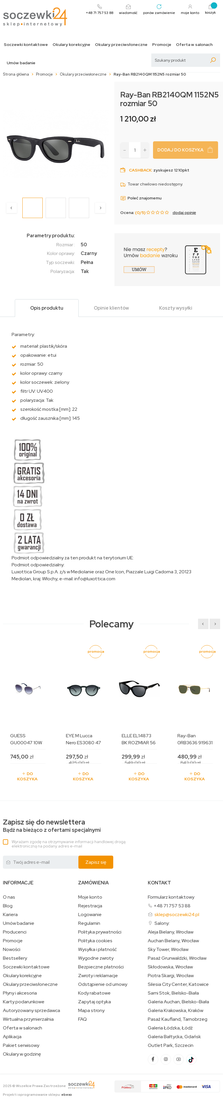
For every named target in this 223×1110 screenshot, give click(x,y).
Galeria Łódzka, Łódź (170, 1028)
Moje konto (90, 897)
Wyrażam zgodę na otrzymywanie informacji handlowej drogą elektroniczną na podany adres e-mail (68, 843)
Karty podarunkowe (23, 1002)
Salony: (162, 923)
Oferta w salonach (194, 44)
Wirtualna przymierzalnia (28, 1019)
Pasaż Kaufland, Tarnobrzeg (177, 1019)
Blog (7, 906)
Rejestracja (90, 906)
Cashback (140, 170)
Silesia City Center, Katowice (178, 984)
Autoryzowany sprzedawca (31, 1010)
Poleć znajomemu (140, 198)
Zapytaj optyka (94, 1002)
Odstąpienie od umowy (102, 984)
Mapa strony (91, 1010)
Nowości (11, 949)
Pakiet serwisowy (21, 1045)
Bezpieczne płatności (101, 967)
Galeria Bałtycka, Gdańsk (174, 1037)
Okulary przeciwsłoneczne (121, 44)
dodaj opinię (184, 212)
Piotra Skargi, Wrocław (171, 976)
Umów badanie (21, 63)
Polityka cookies (95, 941)
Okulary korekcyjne (71, 44)
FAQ (82, 1019)
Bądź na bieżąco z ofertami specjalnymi (52, 825)
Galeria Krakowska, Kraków (175, 1010)
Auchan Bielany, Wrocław (173, 941)
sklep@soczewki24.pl (176, 914)
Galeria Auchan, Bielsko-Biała (178, 1002)
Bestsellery (15, 958)
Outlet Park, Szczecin (170, 1045)
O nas (9, 897)
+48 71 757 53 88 (172, 906)
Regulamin (89, 923)
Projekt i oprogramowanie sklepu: (37, 1094)
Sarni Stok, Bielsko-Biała (173, 993)
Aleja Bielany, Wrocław (170, 932)
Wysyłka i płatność (97, 949)
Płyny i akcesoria (20, 993)
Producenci (14, 932)
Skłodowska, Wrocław (170, 967)
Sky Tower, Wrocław (168, 949)
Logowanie (90, 915)
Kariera (10, 915)
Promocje (161, 44)
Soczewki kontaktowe (26, 44)
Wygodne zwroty (96, 958)
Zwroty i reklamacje (98, 976)
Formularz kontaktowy (171, 897)
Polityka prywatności (99, 932)
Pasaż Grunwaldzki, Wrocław (177, 958)
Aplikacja (12, 1037)
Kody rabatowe (94, 993)
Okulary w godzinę (22, 1054)
